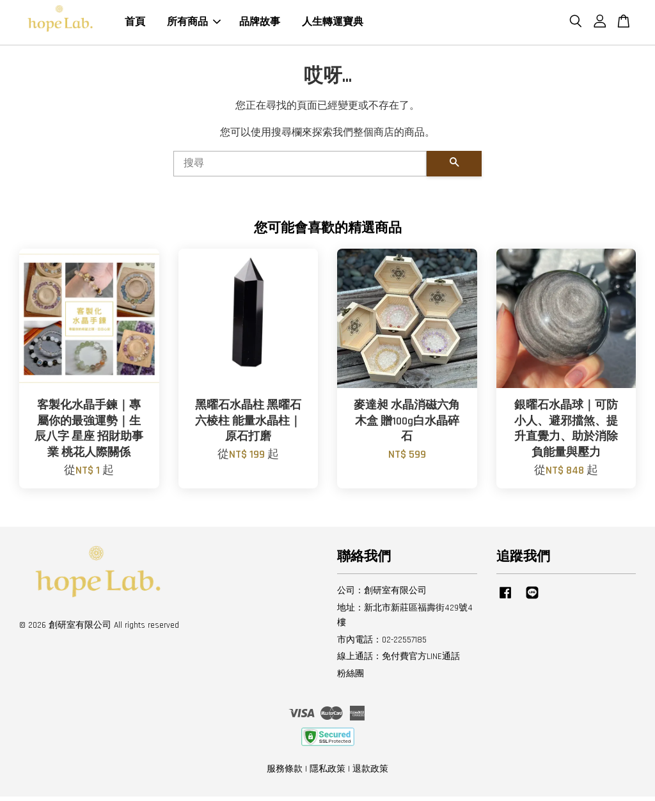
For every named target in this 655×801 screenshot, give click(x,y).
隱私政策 (327, 774)
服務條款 (285, 774)
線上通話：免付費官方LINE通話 (398, 661)
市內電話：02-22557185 (382, 644)
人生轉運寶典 (332, 24)
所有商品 (194, 24)
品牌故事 (259, 24)
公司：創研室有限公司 (382, 596)
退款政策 (370, 774)
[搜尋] (300, 169)
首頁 (135, 24)
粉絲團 (350, 678)
